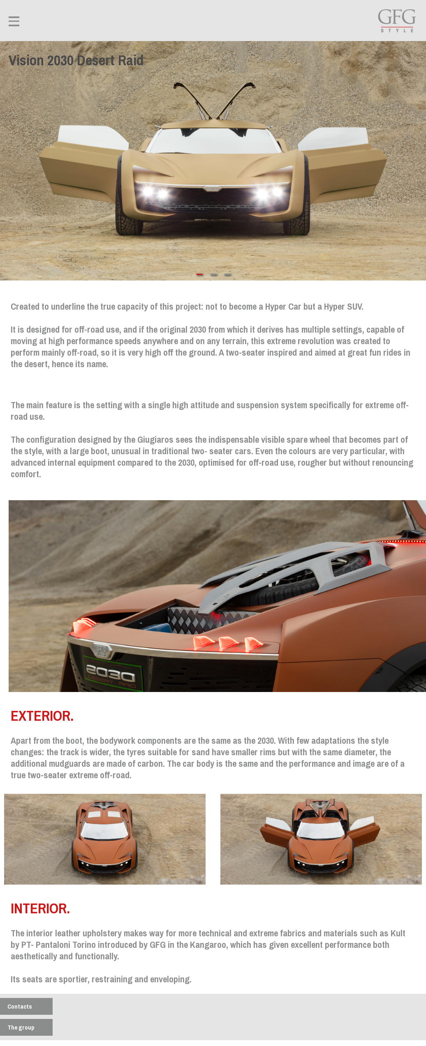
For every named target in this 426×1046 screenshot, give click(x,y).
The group (21, 1027)
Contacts (19, 1006)
